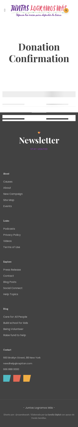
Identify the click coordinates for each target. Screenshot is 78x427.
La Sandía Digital (53, 414)
